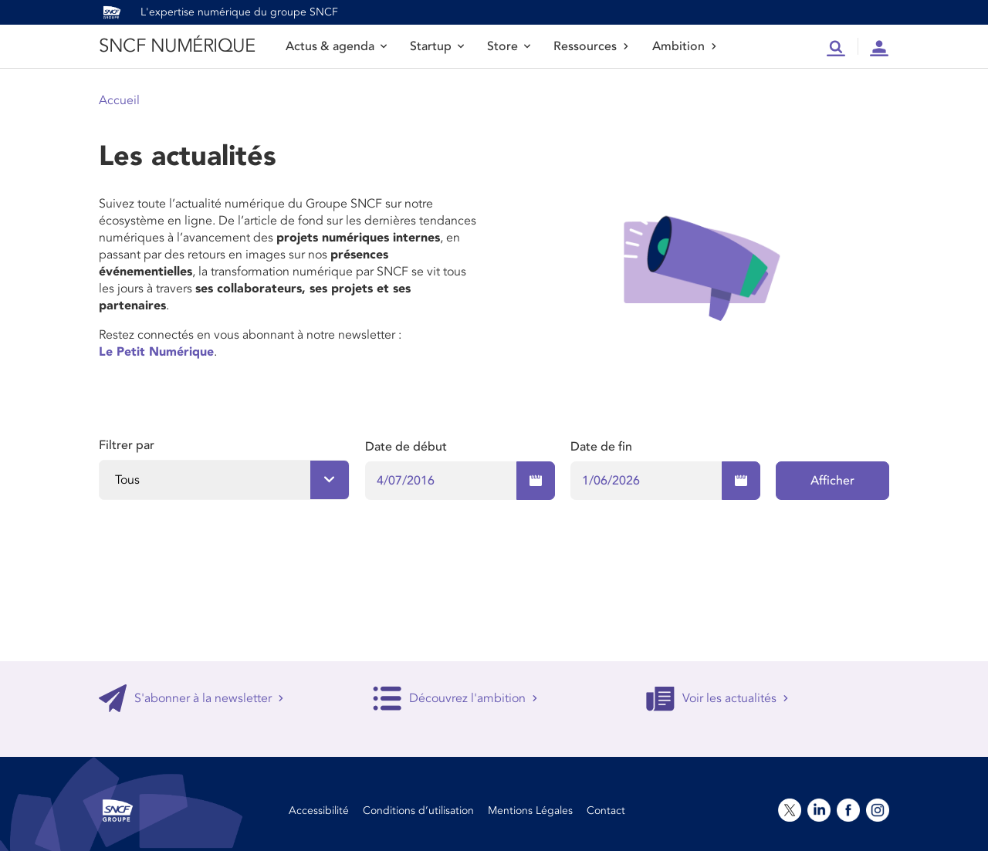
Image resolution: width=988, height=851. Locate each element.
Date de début (406, 446)
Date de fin (601, 446)
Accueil (119, 100)
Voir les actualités (717, 698)
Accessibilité (319, 810)
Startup (437, 46)
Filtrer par (126, 445)
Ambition (684, 46)
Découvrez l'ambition (455, 698)
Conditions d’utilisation (418, 810)
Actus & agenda (336, 46)
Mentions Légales (530, 810)
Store (508, 46)
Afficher (832, 480)
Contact (606, 810)
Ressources (591, 46)
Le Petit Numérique (156, 352)
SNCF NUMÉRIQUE (177, 46)
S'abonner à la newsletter (191, 698)
